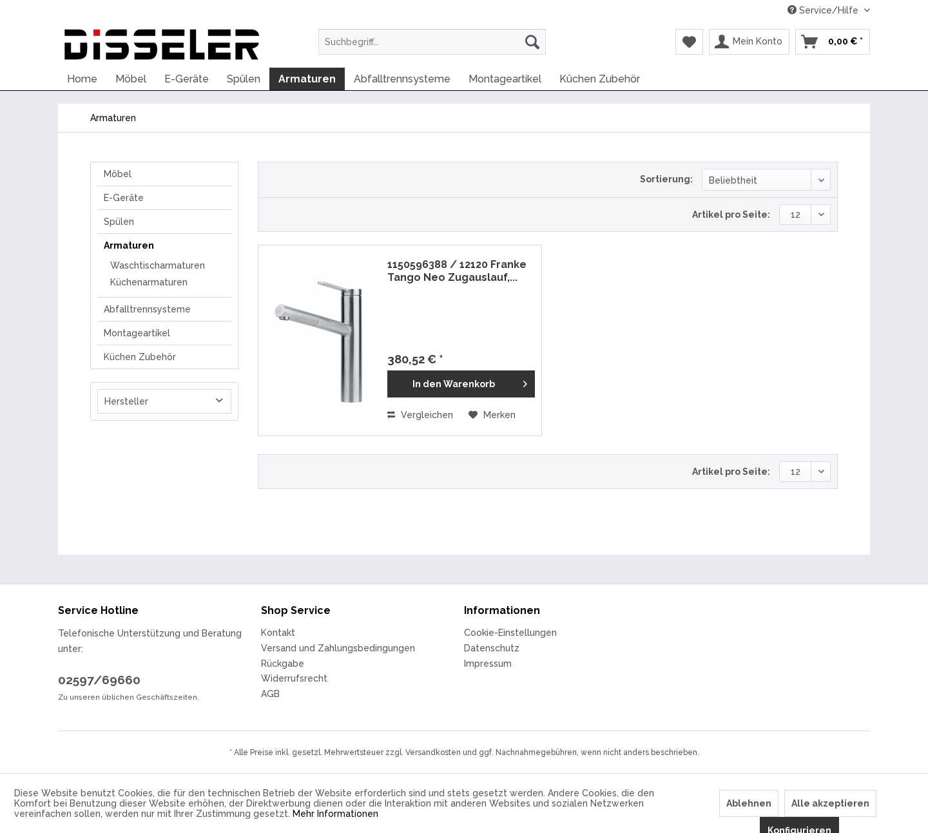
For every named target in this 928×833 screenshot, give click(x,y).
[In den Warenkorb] (461, 383)
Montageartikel (137, 333)
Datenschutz (491, 648)
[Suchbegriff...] (432, 42)
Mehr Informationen (335, 814)
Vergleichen (420, 415)
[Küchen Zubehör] (599, 79)
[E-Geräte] (186, 79)
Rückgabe (282, 663)
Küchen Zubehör (140, 357)
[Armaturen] (307, 79)
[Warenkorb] (832, 42)
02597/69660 (99, 680)
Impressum (488, 663)
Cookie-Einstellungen (510, 632)
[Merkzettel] (689, 42)
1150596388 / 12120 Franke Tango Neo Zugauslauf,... (457, 270)
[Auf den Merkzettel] (492, 415)
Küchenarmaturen (149, 282)
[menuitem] (432, 42)
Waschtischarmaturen (157, 265)
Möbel (117, 174)
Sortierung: (666, 179)
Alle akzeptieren (830, 803)
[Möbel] (130, 79)
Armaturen (129, 245)
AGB (270, 694)
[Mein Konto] (749, 42)
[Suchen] (532, 42)
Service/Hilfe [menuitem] (824, 10)
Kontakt (278, 632)
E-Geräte (124, 198)
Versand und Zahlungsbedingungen (338, 648)
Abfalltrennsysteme (147, 309)
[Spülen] (243, 79)
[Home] (82, 79)
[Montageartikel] (504, 79)
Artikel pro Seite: (731, 214)
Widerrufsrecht (294, 678)
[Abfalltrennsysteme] (402, 79)
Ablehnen (748, 803)
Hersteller (126, 401)
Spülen (119, 221)
